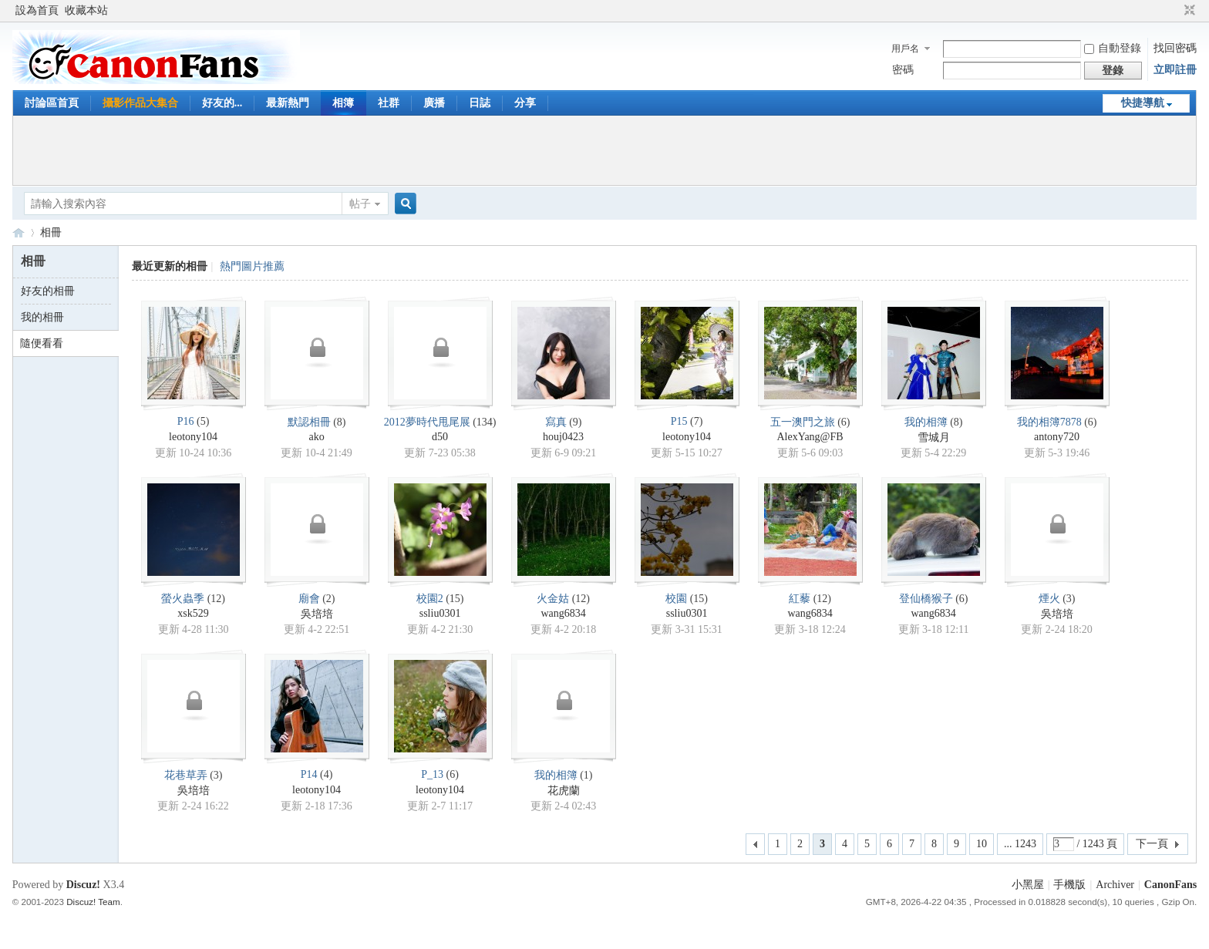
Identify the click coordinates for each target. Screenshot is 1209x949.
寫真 (556, 422)
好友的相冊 (48, 291)
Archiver (1115, 884)
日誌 (479, 103)
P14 (309, 774)
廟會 (309, 598)
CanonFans (18, 232)
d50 (440, 437)
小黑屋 (1028, 884)
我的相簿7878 (1049, 422)
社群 (388, 103)
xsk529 (192, 613)
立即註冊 (1175, 70)
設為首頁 (37, 10)
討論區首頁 (52, 103)
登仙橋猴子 (926, 598)
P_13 (432, 774)
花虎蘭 (563, 790)
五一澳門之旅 (802, 422)
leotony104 (193, 437)
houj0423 (563, 437)
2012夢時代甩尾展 (427, 422)
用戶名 (905, 48)
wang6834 (563, 613)
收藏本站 (86, 10)
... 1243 (1020, 844)
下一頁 (1152, 844)
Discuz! (83, 884)
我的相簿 (926, 422)
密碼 (903, 70)
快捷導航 (1142, 103)
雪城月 (934, 437)
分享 (525, 103)
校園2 (429, 598)
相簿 (343, 103)
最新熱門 (287, 103)
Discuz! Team (93, 902)
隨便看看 (41, 343)
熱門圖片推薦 (252, 266)
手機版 (1069, 884)
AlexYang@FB (809, 437)
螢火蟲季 (182, 598)
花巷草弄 (185, 775)
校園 (676, 598)
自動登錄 (1112, 48)
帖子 (360, 204)
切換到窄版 (1188, 11)
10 (981, 844)
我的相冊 (42, 317)
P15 (679, 421)
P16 (185, 421)
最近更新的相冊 (169, 266)
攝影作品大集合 (140, 103)
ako (316, 437)
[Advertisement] (604, 150)
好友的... (222, 103)
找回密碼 (1175, 48)
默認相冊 (309, 422)
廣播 (434, 103)
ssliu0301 (440, 613)
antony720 (1056, 437)
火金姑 (553, 598)
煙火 (1049, 598)
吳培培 (317, 614)
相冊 (51, 232)
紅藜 (799, 598)
